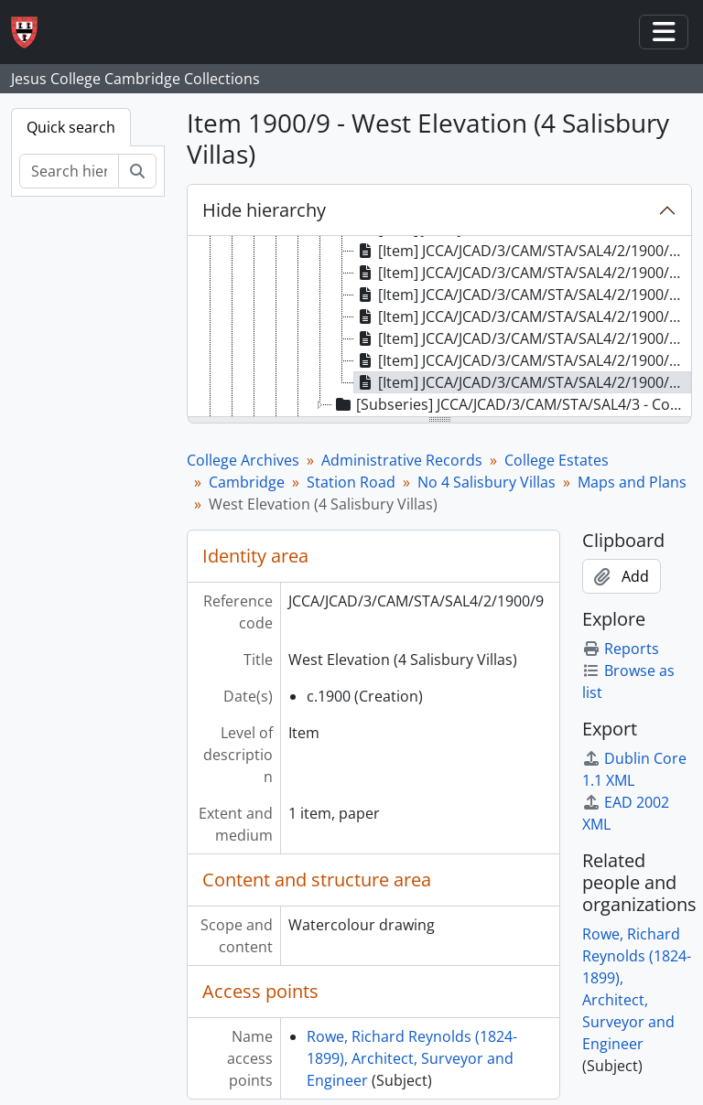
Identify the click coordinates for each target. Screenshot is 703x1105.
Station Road (351, 482)
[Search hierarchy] (69, 171)
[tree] (439, 327)
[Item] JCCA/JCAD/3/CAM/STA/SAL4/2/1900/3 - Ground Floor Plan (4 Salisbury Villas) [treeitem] (522, 251)
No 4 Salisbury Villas (486, 482)
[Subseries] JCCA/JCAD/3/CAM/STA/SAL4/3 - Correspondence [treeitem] (511, 404)
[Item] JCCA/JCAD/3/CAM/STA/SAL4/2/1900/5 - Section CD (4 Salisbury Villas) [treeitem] (522, 295)
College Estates (556, 460)
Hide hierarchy (264, 210)
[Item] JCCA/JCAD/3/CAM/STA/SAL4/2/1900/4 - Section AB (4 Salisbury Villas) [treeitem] (522, 273)
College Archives (243, 460)
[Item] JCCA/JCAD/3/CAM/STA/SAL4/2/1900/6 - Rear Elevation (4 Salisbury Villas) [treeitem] (522, 316)
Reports (620, 648)
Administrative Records (401, 460)
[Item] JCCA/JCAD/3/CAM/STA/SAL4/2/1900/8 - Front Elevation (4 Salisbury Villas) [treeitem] (522, 360)
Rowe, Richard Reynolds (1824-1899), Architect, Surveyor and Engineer (412, 1058)
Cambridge (247, 482)
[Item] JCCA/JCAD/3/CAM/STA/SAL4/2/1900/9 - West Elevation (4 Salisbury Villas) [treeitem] (522, 382)
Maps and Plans (632, 482)
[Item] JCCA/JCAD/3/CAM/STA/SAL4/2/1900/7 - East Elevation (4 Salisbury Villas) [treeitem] (522, 338)
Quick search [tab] (71, 127)
